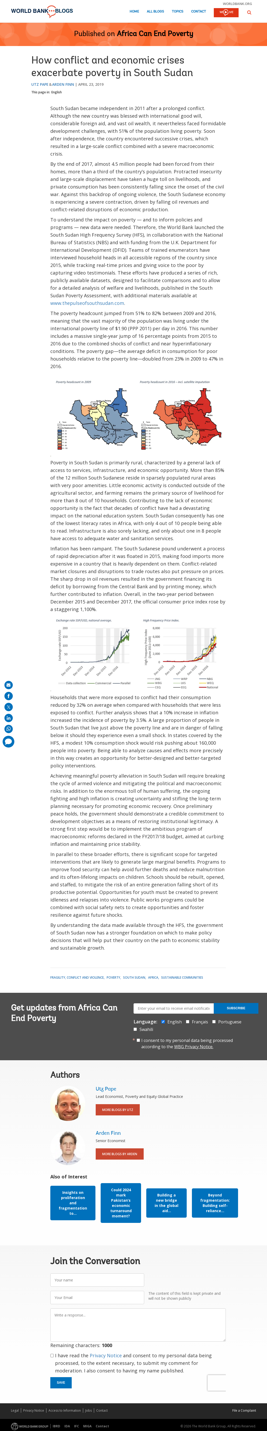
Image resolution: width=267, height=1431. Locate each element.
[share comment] (8, 742)
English (56, 92)
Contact (198, 11)
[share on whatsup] (8, 729)
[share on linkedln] (8, 718)
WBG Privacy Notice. (193, 1047)
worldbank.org (237, 3)
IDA (67, 1426)
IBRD (56, 1426)
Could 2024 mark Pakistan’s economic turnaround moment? (121, 1202)
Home (134, 11)
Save (61, 1382)
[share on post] (8, 707)
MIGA (87, 1426)
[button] (249, 12)
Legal (15, 1410)
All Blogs (155, 11)
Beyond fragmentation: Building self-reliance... (215, 1203)
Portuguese (229, 1022)
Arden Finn (63, 84)
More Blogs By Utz (117, 1110)
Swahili (146, 1029)
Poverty (113, 977)
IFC (76, 1426)
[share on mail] (8, 685)
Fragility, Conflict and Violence (77, 977)
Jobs (88, 1410)
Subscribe (236, 1008)
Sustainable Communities (182, 977)
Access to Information (64, 1410)
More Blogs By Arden (119, 1154)
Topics (177, 11)
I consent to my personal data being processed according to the (187, 1043)
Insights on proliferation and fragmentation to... (73, 1203)
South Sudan (134, 977)
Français (200, 1022)
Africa (153, 977)
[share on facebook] (8, 696)
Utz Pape (39, 84)
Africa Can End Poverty (155, 34)
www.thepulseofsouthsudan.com (87, 303)
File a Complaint (244, 1410)
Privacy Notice (106, 1355)
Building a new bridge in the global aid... (166, 1203)
